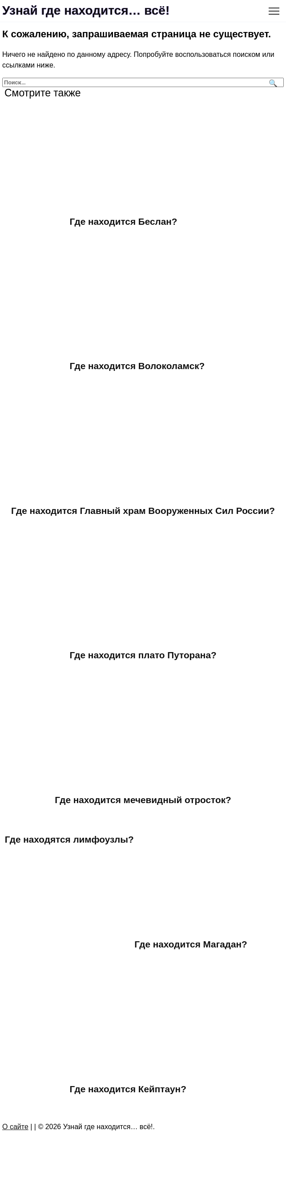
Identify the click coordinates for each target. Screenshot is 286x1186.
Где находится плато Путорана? (143, 655)
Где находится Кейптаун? (128, 1089)
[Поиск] (272, 82)
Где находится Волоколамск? (137, 366)
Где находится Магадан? (190, 944)
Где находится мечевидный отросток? (143, 800)
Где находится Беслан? (123, 221)
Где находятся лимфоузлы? (69, 839)
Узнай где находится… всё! (85, 10)
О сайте (15, 1126)
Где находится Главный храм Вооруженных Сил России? (143, 510)
